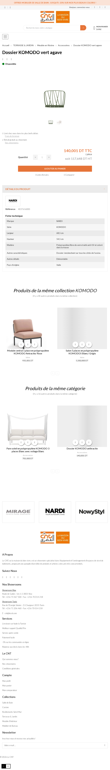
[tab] (55, 189)
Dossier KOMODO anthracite (82, 448)
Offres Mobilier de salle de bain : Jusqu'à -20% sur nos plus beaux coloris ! (55, 2)
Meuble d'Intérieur (9, 721)
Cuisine (5, 707)
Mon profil (6, 681)
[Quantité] (42, 157)
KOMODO (86, 290)
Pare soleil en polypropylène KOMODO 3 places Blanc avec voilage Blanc (27, 450)
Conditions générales (11, 668)
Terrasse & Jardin (9, 716)
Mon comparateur (9, 690)
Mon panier (7, 685)
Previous (53, 373)
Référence (10, 209)
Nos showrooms (11, 142)
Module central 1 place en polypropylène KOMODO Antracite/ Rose (28, 352)
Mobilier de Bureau (10, 726)
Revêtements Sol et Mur (12, 712)
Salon (28, 357)
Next (57, 373)
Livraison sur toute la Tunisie (14, 623)
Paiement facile (8, 637)
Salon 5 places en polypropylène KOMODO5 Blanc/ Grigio (82, 352)
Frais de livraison (12, 136)
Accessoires (28, 455)
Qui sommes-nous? (10, 659)
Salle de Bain (7, 702)
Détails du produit (18, 189)
